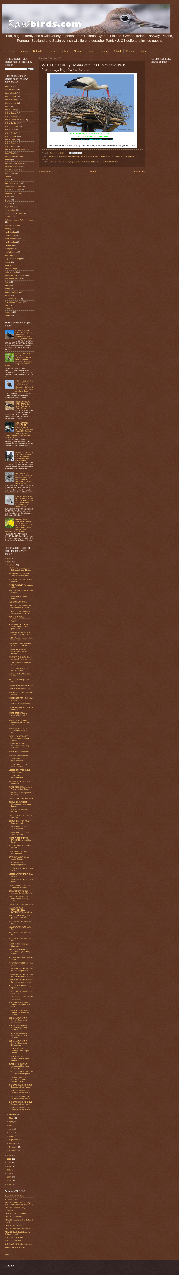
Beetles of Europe (11, 100)
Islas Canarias (10, 255)
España (7, 200)
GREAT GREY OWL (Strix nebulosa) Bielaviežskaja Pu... (21, 892)
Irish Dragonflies (11, 235)
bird (81, 156)
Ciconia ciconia (119, 156)
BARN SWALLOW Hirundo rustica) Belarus (19, 858)
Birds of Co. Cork (11, 123)
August (12, 1136)
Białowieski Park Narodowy (69, 156)
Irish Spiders (9, 249)
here (82, 136)
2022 (9, 1184)
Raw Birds (54, 153)
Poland (117, 51)
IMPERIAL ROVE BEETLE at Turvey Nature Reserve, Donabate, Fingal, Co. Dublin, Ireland (23, 478)
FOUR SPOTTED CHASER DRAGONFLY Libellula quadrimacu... (19, 627)
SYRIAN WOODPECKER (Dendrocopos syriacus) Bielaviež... (19, 738)
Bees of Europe (10, 96)
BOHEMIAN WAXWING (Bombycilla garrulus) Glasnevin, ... (18, 1020)
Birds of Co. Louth (11, 126)
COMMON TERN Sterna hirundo (21, 685)
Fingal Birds (9, 206)
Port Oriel (8, 285)
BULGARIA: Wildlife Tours (14, 1196)
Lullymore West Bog (12, 259)
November (13, 1147)
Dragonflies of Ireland (13, 193)
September (13, 1140)
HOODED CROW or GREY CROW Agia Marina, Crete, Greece (23, 405)
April (11, 1122)
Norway (104, 51)
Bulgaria (37, 51)
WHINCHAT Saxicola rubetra (20, 751)
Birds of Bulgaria (11, 116)
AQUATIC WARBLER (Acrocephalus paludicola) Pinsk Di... (19, 619)
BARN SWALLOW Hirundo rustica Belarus (19, 852)
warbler (7, 315)
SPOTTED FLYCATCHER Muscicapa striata (18, 669)
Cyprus (51, 51)
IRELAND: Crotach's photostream (17, 1213)
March (11, 1118)
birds (85, 156)
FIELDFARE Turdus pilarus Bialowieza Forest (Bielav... (20, 569)
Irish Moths (9, 245)
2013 (9, 562)
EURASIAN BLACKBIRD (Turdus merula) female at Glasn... (19, 1004)
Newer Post (45, 171)
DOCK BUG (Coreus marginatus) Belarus (17, 864)
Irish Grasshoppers (12, 239)
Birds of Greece (10, 143)
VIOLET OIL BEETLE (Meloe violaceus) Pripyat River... (20, 644)
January (12, 565)
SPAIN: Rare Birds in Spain (15, 1247)
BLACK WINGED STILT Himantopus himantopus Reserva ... (19, 1051)
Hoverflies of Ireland (12, 225)
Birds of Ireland (10, 146)
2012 (9, 558)
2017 (9, 1166)
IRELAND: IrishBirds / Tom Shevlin (18, 1229)
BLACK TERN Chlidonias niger (20, 704)
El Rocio (8, 197)
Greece (77, 51)
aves (49, 156)
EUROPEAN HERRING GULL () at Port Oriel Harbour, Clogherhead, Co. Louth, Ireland (24, 501)
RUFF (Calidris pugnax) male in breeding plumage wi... (21, 639)
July (11, 1132)
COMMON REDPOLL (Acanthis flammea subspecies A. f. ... (21, 970)
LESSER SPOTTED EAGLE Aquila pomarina (19, 760)
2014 (9, 1155)
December (13, 1151)
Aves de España (11, 90)
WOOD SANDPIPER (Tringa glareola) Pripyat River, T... (20, 917)
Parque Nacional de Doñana (15, 275)
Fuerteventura (10, 210)
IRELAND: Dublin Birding (14, 1217)
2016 (9, 1163)
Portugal (130, 51)
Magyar (7, 262)
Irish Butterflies (10, 232)
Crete (7, 176)
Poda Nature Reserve (13, 279)
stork (136, 156)
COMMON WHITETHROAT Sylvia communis (19, 822)
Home (11, 51)
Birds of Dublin (10, 110)
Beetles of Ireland (11, 103)
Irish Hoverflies (10, 242)
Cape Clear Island (11, 170)
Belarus (24, 51)
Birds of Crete (10, 130)
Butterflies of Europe (12, 166)
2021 (9, 1181)
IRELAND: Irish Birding (13, 1225)
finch (6, 306)
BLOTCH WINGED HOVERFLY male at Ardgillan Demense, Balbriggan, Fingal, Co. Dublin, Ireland (18, 360)
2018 (9, 1170)
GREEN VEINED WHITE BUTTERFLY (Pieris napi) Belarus (19, 952)
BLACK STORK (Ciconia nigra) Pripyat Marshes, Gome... (20, 788)
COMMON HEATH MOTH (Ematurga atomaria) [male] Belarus (20, 804)
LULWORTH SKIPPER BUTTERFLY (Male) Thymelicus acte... (17, 1079)
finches (7, 309)
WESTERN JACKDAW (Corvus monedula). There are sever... (21, 658)
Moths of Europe (11, 269)
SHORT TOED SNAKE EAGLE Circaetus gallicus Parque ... (20, 1086)
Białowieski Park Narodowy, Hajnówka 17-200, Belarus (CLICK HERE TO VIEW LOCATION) (83, 162)
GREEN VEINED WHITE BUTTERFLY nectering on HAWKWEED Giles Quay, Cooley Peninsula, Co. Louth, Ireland (18, 525)
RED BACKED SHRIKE (18, 602)
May (11, 1125)
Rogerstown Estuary (12, 292)
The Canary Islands (12, 299)
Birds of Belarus (94, 156)
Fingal (7, 203)
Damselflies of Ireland (13, 183)
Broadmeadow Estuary (13, 156)
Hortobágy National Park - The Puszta (19, 220)
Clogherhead (9, 173)
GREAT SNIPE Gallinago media (21, 798)
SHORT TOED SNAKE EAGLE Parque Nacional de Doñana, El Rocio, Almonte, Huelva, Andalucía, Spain (24, 386)
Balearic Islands (11, 93)
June (11, 1129)
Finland (65, 51)
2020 (9, 1177)
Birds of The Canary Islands (15, 150)
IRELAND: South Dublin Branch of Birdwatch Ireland (17, 1233)
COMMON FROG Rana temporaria (18, 597)
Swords (7, 295)
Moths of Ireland (11, 272)
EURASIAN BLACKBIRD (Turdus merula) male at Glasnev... (19, 1012)
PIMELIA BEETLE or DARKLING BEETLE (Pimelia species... (21, 1073)
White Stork (46, 159)
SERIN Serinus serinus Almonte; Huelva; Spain (21, 998)
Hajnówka (130, 156)
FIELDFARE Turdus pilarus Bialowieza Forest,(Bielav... (20, 575)
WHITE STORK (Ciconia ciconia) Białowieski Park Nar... (19, 715)
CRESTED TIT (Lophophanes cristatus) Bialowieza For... (20, 606)
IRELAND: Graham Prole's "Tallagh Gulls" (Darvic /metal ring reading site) (19, 1204)
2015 (9, 1159)
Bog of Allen (9, 153)
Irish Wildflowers (11, 252)
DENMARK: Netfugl (12, 1199)
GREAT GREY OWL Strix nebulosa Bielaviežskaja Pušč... (19, 899)
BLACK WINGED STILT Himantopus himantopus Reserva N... (19, 1058)
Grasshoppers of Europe (14, 213)
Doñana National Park (13, 187)
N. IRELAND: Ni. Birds (13, 1241)
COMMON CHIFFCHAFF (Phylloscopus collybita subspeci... (18, 651)
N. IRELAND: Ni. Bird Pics (14, 1237)
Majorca (8, 265)
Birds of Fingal (10, 140)
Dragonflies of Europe (13, 190)
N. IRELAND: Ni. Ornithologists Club (18, 1244)
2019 (9, 1173)
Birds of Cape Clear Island (14, 120)
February (12, 1114)
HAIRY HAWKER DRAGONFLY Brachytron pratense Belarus (21, 633)
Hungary (8, 229)
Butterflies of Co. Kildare (14, 163)
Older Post (139, 171)
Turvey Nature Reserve (13, 302)
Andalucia (8, 86)
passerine (8, 312)
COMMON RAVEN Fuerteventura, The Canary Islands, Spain (24, 335)
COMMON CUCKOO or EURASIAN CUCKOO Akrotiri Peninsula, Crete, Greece (24, 456)
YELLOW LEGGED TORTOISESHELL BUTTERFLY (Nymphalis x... (20, 910)
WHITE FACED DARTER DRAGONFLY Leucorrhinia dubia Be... (20, 840)
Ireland (90, 51)
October (12, 1143)
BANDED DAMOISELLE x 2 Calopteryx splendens (19, 886)
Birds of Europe (107, 156)
